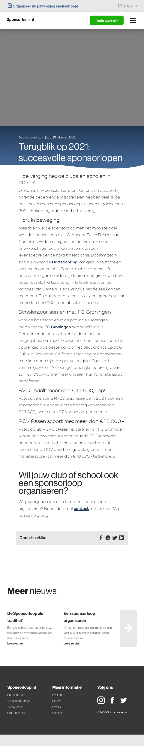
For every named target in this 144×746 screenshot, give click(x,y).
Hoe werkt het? (16, 695)
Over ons (57, 695)
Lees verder (15, 643)
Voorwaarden (15, 707)
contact (81, 508)
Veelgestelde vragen (19, 701)
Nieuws (56, 701)
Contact (57, 713)
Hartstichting (64, 261)
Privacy (56, 707)
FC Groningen (58, 326)
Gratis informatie (16, 713)
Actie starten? (107, 21)
